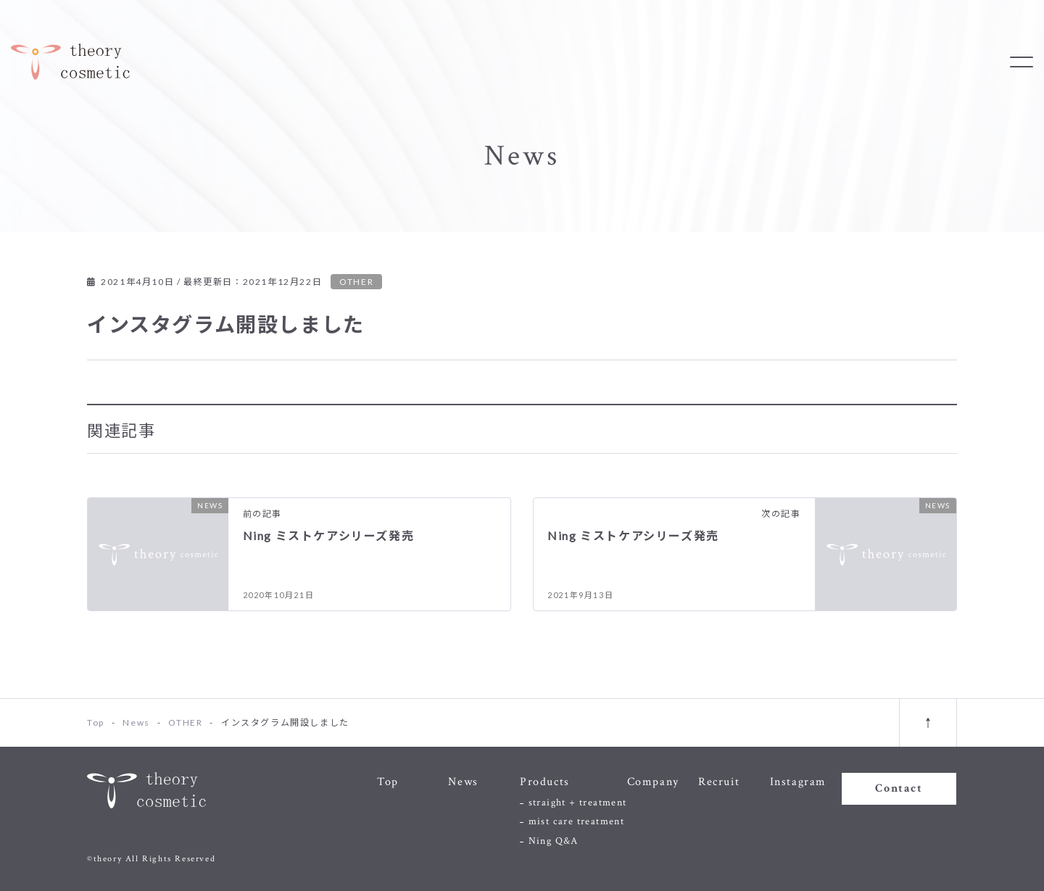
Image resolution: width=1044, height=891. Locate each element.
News (463, 782)
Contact (898, 788)
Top (388, 782)
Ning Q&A (554, 841)
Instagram (798, 782)
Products (545, 782)
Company (653, 782)
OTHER (356, 281)
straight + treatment (578, 802)
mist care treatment (577, 821)
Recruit (719, 782)
